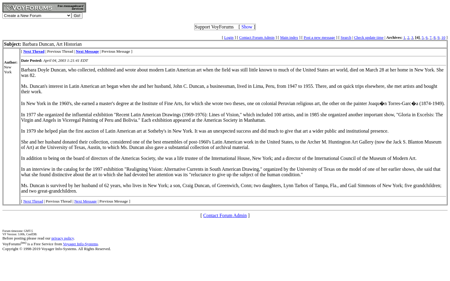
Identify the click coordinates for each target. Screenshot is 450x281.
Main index (289, 37)
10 (443, 37)
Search (346, 37)
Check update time (368, 37)
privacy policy (62, 238)
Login (228, 37)
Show (246, 26)
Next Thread (33, 201)
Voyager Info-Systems (80, 244)
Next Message (85, 201)
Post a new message (319, 37)
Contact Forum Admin (257, 37)
